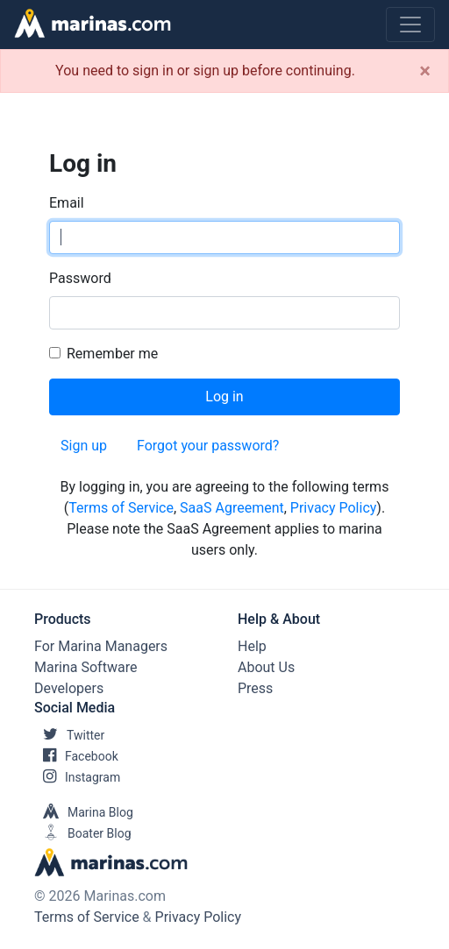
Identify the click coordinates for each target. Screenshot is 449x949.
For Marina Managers (100, 646)
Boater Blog (83, 833)
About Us (266, 667)
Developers (68, 688)
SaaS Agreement (232, 507)
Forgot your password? (208, 445)
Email (66, 203)
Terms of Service (121, 507)
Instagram (77, 777)
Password (80, 278)
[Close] (425, 71)
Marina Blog (83, 812)
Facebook (76, 756)
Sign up (84, 445)
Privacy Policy (333, 507)
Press (255, 688)
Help (252, 646)
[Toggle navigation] (410, 24)
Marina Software (85, 667)
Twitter (69, 735)
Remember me (112, 353)
